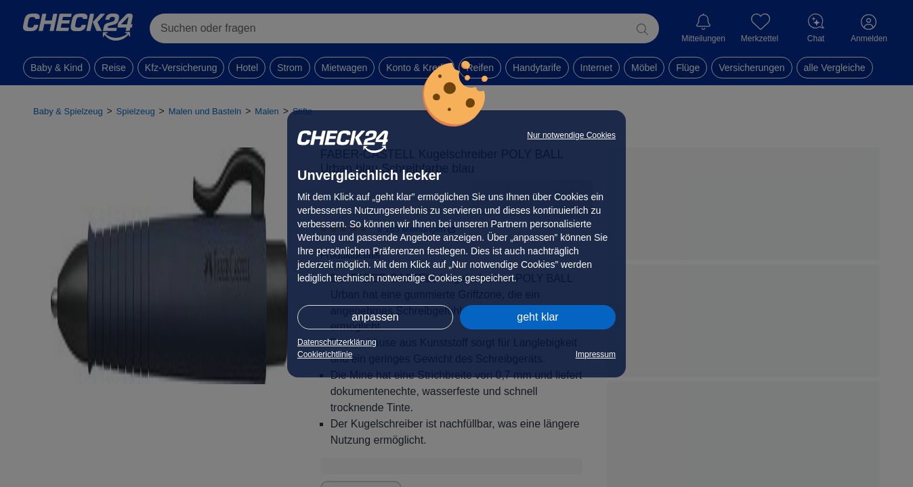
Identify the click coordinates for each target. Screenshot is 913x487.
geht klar (537, 317)
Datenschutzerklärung (337, 342)
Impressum (596, 354)
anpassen (375, 317)
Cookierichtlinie (324, 354)
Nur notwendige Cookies (571, 135)
